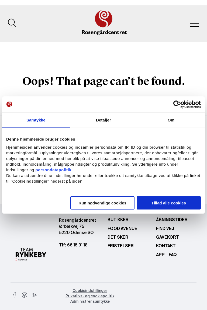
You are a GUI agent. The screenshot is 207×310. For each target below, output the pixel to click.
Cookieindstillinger (90, 291)
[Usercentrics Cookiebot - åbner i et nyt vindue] (177, 104)
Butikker (118, 220)
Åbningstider (172, 220)
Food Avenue (122, 229)
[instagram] (24, 295)
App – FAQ (166, 255)
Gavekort (167, 237)
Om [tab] (171, 119)
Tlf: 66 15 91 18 (73, 245)
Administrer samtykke (90, 302)
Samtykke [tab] (36, 119)
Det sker (118, 237)
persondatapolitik (54, 170)
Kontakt (166, 246)
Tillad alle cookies (168, 203)
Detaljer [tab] (103, 119)
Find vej (165, 229)
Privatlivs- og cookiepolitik (89, 296)
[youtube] (34, 295)
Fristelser (121, 246)
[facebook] (15, 295)
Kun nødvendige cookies (102, 203)
